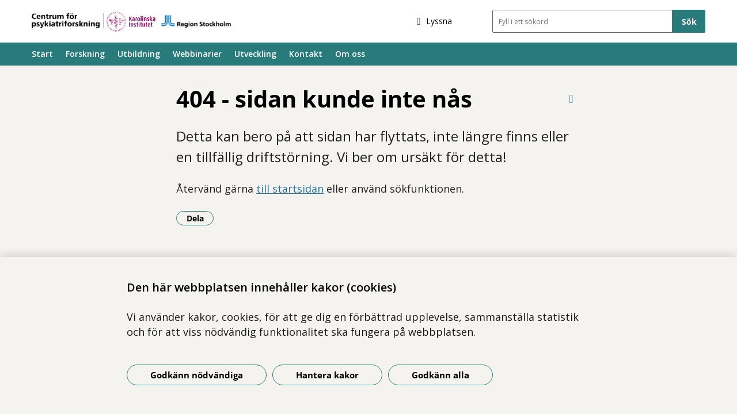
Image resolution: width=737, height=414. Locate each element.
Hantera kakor (327, 375)
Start (42, 53)
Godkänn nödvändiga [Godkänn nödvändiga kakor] (196, 375)
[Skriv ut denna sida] (571, 98)
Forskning (85, 53)
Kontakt (305, 53)
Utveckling (255, 53)
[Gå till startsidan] (131, 22)
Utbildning (138, 53)
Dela (200, 218)
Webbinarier (197, 53)
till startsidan (290, 188)
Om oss (350, 53)
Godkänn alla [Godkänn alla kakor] (440, 375)
